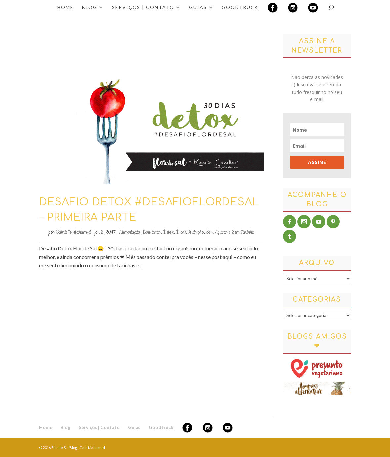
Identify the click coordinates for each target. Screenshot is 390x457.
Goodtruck (240, 7)
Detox (168, 232)
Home (65, 7)
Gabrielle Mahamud (73, 232)
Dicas (181, 232)
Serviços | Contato (143, 7)
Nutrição (196, 232)
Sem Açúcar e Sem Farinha (230, 232)
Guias (198, 7)
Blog (89, 7)
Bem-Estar (152, 232)
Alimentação (129, 232)
